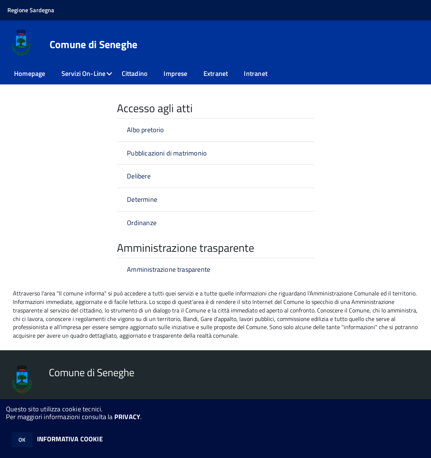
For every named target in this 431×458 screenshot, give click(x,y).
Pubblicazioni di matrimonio (167, 153)
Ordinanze (141, 223)
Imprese (175, 73)
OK (22, 439)
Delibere (138, 176)
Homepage (29, 73)
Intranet (255, 73)
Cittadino (135, 73)
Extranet (215, 73)
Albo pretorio (145, 130)
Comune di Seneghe (94, 44)
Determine (142, 199)
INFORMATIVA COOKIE (70, 439)
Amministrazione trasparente (168, 269)
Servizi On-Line (83, 73)
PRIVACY (127, 417)
